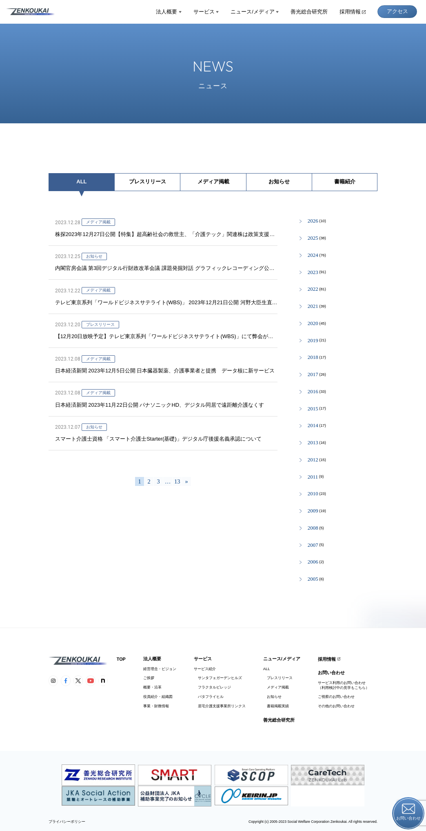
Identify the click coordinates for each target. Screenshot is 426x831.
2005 (313, 579)
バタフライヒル (208, 697)
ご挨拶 (148, 678)
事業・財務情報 (156, 706)
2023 (313, 272)
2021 (313, 306)
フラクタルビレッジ (212, 687)
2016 (313, 391)
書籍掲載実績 (276, 706)
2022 (313, 289)
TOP (121, 659)
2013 (313, 443)
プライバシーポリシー (67, 822)
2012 (313, 460)
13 (177, 481)
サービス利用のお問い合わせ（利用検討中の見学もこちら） (343, 685)
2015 (313, 409)
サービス (206, 12)
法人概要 (169, 12)
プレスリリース (147, 181)
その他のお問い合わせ (336, 706)
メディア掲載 (213, 181)
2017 (313, 374)
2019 (313, 340)
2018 (313, 357)
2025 (313, 238)
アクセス (397, 11)
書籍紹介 (344, 181)
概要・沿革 (152, 687)
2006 (313, 562)
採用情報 (352, 12)
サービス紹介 (205, 669)
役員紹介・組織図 (158, 697)
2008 (313, 528)
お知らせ (279, 181)
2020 (313, 323)
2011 (313, 477)
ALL (81, 181)
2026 (313, 221)
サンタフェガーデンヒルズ (218, 678)
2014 (313, 425)
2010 (313, 494)
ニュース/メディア (255, 12)
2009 (313, 511)
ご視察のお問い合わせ (336, 697)
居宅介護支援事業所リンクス (219, 706)
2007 (313, 545)
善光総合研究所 (309, 12)
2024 (313, 255)
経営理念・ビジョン (159, 669)
